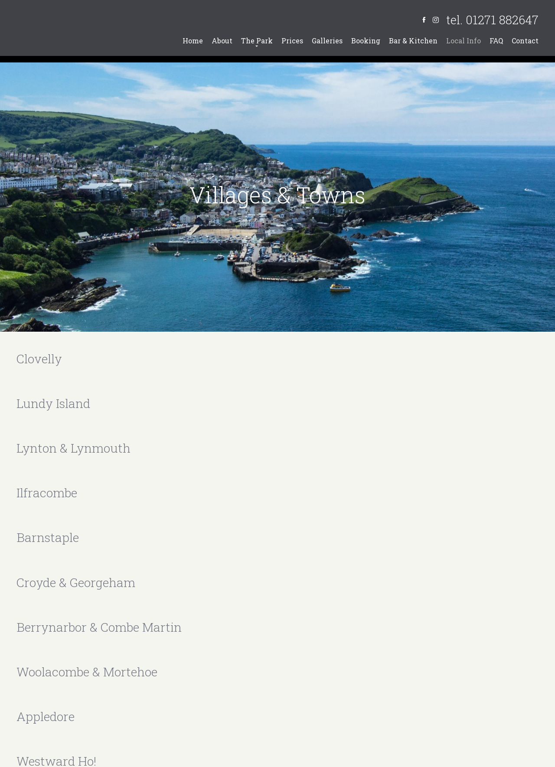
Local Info (463, 40)
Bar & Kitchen (413, 40)
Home (193, 40)
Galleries (327, 40)
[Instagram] (435, 19)
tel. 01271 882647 (492, 20)
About (222, 40)
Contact (525, 40)
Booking (365, 40)
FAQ (496, 40)
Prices (292, 40)
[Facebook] (423, 19)
